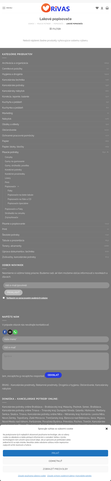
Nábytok (6, 118)
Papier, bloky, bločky (13, 146)
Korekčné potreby (13, 169)
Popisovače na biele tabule (20, 195)
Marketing (7, 113)
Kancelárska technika (13, 79)
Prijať (55, 453)
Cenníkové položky (12, 68)
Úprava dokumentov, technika (18, 251)
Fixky (10, 190)
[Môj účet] (102, 8)
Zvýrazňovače (11, 217)
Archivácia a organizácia (15, 63)
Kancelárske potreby (13, 85)
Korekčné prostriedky (15, 174)
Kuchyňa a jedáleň (12, 102)
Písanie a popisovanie (13, 223)
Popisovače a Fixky (14, 209)
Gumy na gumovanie (14, 161)
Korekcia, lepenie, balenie (15, 96)
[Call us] (15, 332)
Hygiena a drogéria (12, 74)
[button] (106, 428)
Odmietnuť (55, 461)
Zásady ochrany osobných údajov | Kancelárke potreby (69, 476)
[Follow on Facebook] (4, 332)
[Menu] (7, 7)
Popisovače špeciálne (18, 203)
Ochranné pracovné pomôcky (18, 135)
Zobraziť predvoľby (55, 469)
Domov (31, 24)
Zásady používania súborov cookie (32, 476)
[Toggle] (108, 152)
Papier (5, 141)
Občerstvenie (9, 130)
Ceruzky (9, 157)
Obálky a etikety (10, 124)
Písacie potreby (44, 24)
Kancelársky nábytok (13, 91)
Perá (7, 182)
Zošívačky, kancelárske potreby (19, 257)
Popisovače (58, 24)
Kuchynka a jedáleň (12, 107)
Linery (8, 178)
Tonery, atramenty (12, 246)
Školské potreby (11, 234)
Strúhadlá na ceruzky (15, 213)
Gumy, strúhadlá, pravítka (17, 165)
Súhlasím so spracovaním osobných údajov (27, 298)
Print (4, 229)
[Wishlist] (97, 8)
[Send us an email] (10, 332)
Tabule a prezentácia (13, 240)
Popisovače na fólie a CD (19, 199)
